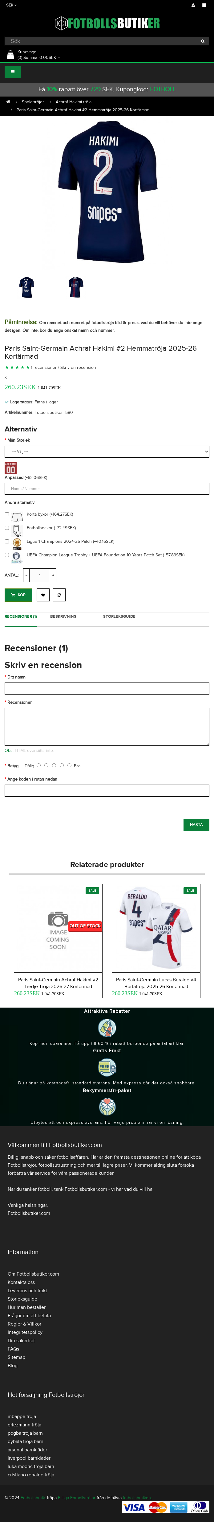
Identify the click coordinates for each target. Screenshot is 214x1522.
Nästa (196, 824)
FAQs (13, 1349)
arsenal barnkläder (27, 1450)
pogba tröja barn (25, 1433)
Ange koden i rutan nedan (32, 779)
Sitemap (16, 1357)
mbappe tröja (22, 1416)
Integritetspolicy (25, 1332)
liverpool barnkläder (29, 1458)
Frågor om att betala (29, 1316)
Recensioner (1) (21, 616)
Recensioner (19, 702)
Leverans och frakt (27, 1291)
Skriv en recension (78, 367)
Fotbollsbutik (33, 1497)
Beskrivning (63, 616)
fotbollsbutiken (137, 1497)
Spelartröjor (33, 102)
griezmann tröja (24, 1425)
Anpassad (14, 477)
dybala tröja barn (25, 1441)
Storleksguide (119, 616)
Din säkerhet (21, 1341)
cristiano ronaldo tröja (31, 1475)
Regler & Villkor (24, 1324)
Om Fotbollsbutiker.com (33, 1274)
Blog (13, 1366)
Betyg (12, 766)
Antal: (11, 575)
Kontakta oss (21, 1282)
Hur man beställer (27, 1307)
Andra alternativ (19, 502)
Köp (18, 594)
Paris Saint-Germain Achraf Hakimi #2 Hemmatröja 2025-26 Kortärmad (83, 110)
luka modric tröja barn (31, 1466)
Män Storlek (18, 440)
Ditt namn (16, 677)
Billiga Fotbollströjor (76, 1497)
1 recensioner (44, 367)
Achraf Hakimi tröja (73, 102)
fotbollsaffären (72, 1157)
